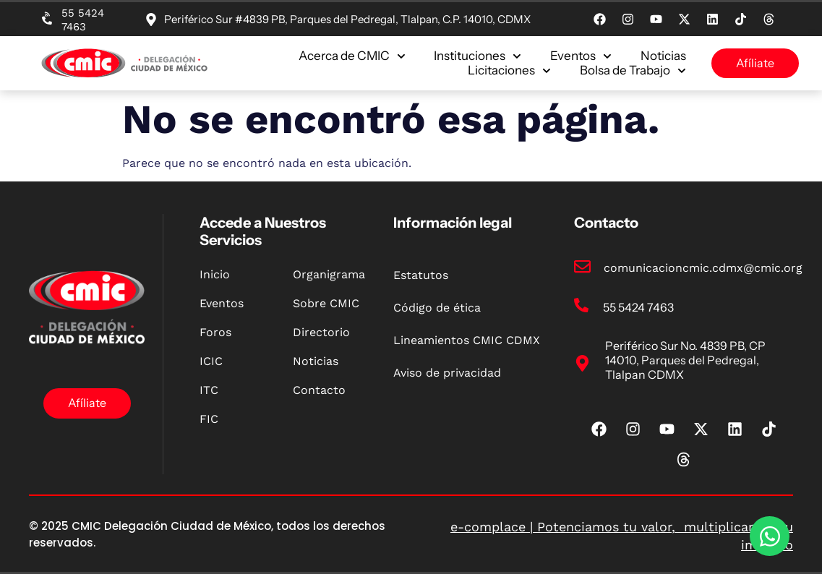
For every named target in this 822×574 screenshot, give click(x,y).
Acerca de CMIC (352, 55)
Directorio (321, 332)
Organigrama (329, 274)
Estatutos (420, 275)
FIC (209, 419)
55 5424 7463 (82, 20)
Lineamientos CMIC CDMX (466, 340)
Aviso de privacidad (447, 373)
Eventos (581, 55)
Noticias (663, 55)
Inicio (215, 274)
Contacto (319, 390)
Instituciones (477, 55)
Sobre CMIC (326, 303)
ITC (209, 390)
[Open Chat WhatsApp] (769, 536)
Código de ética (437, 307)
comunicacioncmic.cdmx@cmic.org (703, 268)
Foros (215, 332)
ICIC (211, 361)
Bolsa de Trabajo (633, 70)
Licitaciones (509, 70)
